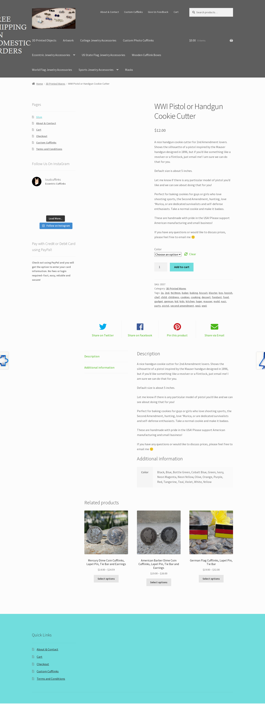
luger (199, 301)
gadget (158, 301)
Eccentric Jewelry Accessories (51, 55)
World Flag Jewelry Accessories (52, 70)
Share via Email (214, 336)
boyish (228, 293)
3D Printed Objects (44, 40)
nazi (223, 301)
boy (221, 293)
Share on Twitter (103, 336)
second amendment (182, 305)
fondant (217, 297)
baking (194, 293)
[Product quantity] (160, 267)
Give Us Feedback (158, 12)
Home (39, 83)
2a (162, 293)
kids (182, 301)
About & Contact (109, 12)
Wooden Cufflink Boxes (146, 55)
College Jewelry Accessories (98, 40)
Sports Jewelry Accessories (96, 70)
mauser (207, 301)
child (164, 297)
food (226, 297)
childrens (173, 297)
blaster (213, 293)
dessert (206, 297)
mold (217, 301)
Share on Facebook (140, 336)
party (157, 305)
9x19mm (175, 293)
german (168, 301)
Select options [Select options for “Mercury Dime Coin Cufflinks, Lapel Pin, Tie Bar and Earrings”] (106, 579)
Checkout (41, 136)
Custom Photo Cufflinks (138, 40)
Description (91, 357)
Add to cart (181, 267)
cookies (185, 297)
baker (185, 293)
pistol (165, 305)
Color (158, 249)
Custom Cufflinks (133, 12)
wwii (204, 305)
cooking (195, 297)
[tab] (106, 357)
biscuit (203, 293)
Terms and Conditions (49, 149)
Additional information (99, 368)
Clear (192, 254)
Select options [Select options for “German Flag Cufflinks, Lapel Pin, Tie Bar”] (211, 579)
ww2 (197, 305)
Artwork (68, 40)
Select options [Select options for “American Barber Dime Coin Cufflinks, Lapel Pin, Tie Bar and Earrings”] (158, 583)
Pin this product (177, 336)
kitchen (190, 301)
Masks (129, 70)
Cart (176, 12)
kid (176, 301)
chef (157, 297)
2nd (167, 293)
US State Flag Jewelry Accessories (103, 55)
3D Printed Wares (55, 83)
